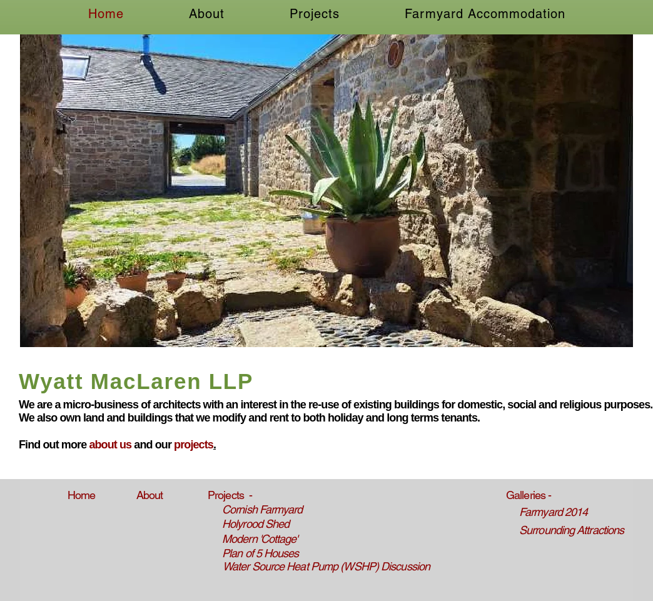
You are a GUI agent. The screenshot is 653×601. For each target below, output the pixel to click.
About (149, 495)
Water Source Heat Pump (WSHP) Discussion (326, 566)
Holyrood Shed (255, 523)
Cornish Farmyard (262, 509)
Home (81, 495)
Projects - (230, 495)
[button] (326, 190)
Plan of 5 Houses (260, 553)
